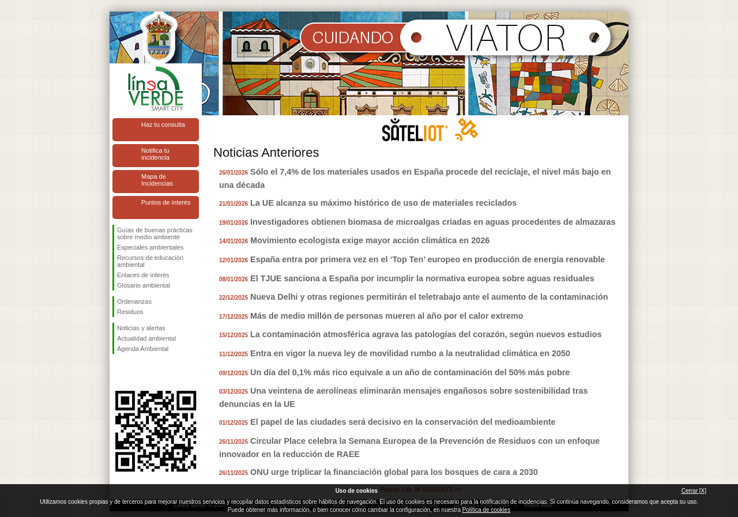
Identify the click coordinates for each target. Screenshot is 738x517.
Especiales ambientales (150, 247)
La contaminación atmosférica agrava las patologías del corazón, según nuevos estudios (425, 334)
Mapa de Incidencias (157, 180)
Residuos (130, 311)
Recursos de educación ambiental (150, 261)
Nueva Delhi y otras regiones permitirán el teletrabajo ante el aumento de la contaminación (429, 296)
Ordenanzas (134, 301)
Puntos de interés (166, 202)
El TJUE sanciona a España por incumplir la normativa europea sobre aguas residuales (422, 278)
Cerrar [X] (693, 491)
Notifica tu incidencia (155, 154)
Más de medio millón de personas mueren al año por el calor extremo (386, 315)
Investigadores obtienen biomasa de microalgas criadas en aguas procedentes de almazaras (432, 222)
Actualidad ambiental (146, 338)
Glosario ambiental (143, 285)
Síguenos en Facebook (119, 372)
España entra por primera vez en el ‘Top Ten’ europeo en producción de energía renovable (427, 259)
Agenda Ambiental (142, 348)
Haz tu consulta (163, 124)
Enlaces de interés (143, 274)
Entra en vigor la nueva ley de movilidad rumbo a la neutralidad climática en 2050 (410, 353)
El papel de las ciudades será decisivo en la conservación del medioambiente (402, 422)
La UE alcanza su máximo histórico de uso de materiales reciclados (383, 202)
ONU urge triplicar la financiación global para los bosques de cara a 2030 (394, 472)
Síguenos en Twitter (138, 372)
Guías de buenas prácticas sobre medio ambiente (155, 233)
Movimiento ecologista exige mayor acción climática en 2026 (370, 240)
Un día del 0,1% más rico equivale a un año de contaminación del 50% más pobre (410, 372)
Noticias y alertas (141, 327)
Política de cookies (486, 510)
